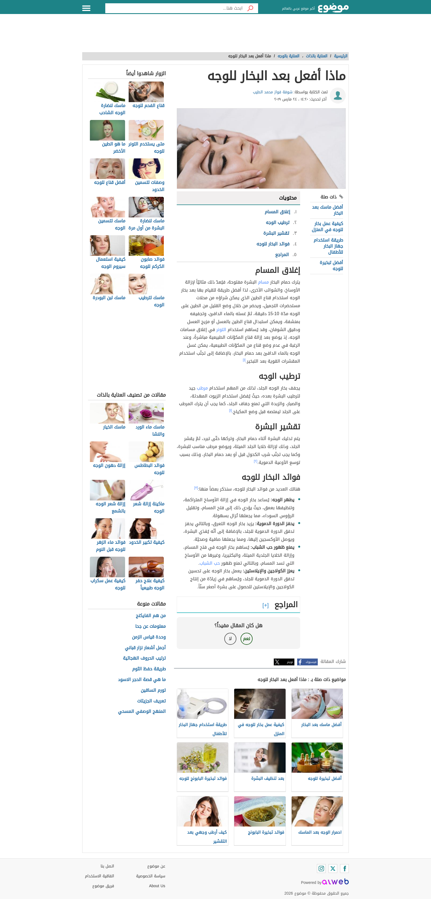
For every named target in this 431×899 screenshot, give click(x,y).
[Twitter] (332, 868)
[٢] (256, 461)
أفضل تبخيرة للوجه (331, 265)
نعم (246, 638)
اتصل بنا (107, 866)
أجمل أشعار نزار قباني (145, 648)
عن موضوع (156, 866)
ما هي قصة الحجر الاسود (142, 680)
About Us (157, 886)
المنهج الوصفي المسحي (142, 712)
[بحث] (250, 8)
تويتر (290, 662)
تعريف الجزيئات (151, 701)
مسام (263, 282)
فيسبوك (311, 662)
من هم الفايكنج (151, 616)
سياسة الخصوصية (150, 876)
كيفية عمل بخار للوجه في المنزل (327, 226)
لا (230, 638)
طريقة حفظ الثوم (149, 669)
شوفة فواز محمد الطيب (272, 92)
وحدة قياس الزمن (149, 637)
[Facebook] (344, 868)
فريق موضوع (103, 886)
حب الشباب (210, 563)
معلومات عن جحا (150, 627)
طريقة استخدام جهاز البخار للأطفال (328, 246)
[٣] (196, 488)
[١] (244, 360)
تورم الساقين (153, 690)
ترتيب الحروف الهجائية (144, 658)
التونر (221, 329)
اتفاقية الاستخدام (99, 876)
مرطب (202, 388)
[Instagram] (321, 868)
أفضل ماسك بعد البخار (327, 210)
